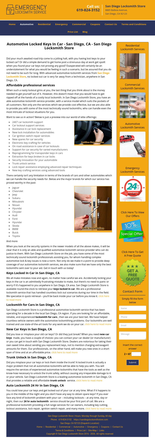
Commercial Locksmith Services (133, 86)
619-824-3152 (88, 9)
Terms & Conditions (64, 430)
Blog (84, 31)
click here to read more (98, 324)
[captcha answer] (136, 354)
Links (101, 430)
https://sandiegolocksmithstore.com (91, 419)
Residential (44, 24)
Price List (73, 31)
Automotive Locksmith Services (133, 125)
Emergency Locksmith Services (133, 169)
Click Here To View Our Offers (132, 214)
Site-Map (92, 430)
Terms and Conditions (134, 24)
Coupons (95, 24)
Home (12, 24)
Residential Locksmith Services (133, 47)
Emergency (61, 24)
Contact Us (111, 24)
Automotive (26, 24)
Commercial (79, 24)
